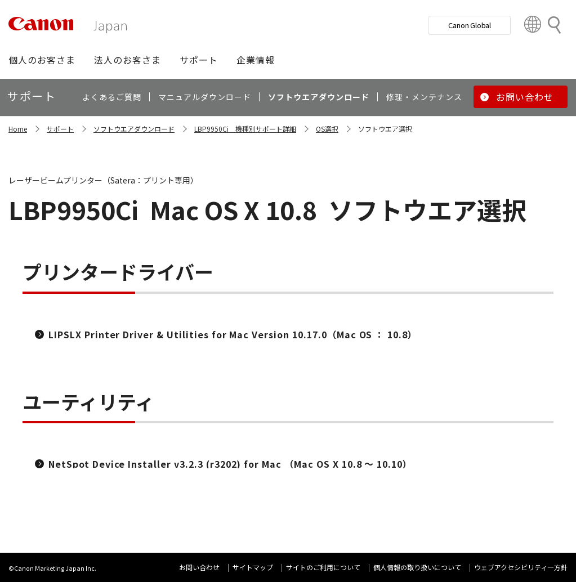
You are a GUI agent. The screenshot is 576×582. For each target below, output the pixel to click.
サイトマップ (253, 567)
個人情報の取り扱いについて (417, 567)
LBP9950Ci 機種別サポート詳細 (245, 128)
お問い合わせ (199, 567)
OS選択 (327, 128)
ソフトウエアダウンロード (134, 128)
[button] (41, 59)
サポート (60, 128)
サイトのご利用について (323, 567)
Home (17, 128)
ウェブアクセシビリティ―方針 (521, 567)
